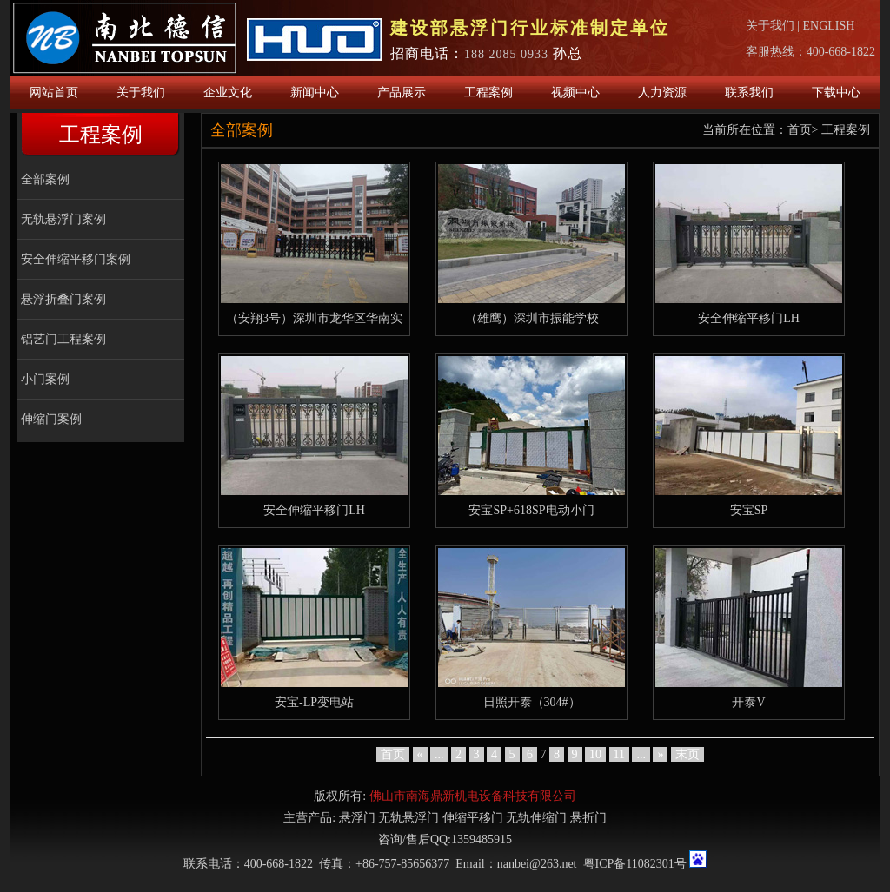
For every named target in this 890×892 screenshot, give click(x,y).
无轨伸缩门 (536, 817)
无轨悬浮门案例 (63, 219)
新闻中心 (314, 92)
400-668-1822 (841, 51)
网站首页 (54, 92)
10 (595, 754)
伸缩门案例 (51, 419)
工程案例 (488, 92)
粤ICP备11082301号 (635, 863)
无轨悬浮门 (408, 817)
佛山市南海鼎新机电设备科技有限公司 (472, 796)
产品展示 (401, 92)
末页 (687, 754)
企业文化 (227, 92)
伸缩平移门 (472, 817)
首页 (799, 129)
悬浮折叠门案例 (63, 299)
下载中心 (836, 92)
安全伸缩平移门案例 (75, 259)
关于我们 (770, 25)
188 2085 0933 (506, 54)
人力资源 (662, 92)
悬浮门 (357, 817)
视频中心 (575, 92)
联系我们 (749, 92)
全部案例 (45, 179)
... (439, 754)
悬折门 (588, 817)
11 (619, 754)
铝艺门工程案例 (63, 339)
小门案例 (45, 379)
